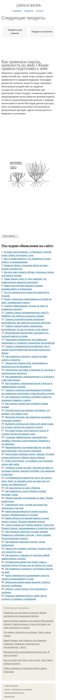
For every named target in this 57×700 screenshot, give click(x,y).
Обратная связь (9, 696)
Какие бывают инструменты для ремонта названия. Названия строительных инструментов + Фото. (25, 643)
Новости (28, 11)
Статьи (39, 11)
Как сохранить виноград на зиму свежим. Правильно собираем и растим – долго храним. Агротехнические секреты (26, 535)
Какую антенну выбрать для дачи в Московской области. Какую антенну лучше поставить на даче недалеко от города (28, 624)
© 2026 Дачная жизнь (11, 686)
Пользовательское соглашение (22, 689)
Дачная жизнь (28, 5)
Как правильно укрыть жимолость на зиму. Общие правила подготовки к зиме (25, 65)
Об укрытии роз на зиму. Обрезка (22, 488)
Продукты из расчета (42, 31)
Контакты (7, 689)
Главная (17, 11)
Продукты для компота (15, 31)
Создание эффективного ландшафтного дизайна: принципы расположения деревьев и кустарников (25, 440)
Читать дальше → (10, 236)
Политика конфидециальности (14, 693)
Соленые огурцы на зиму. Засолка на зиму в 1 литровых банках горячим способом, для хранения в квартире (28, 471)
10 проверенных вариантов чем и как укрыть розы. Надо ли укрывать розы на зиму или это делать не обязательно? (26, 481)
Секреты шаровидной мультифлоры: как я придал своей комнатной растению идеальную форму (26, 349)
